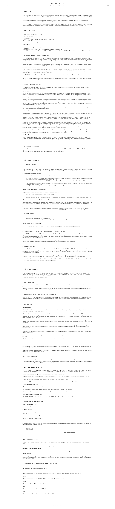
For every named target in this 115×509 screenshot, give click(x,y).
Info (64, 6)
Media (59, 6)
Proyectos (52, 6)
